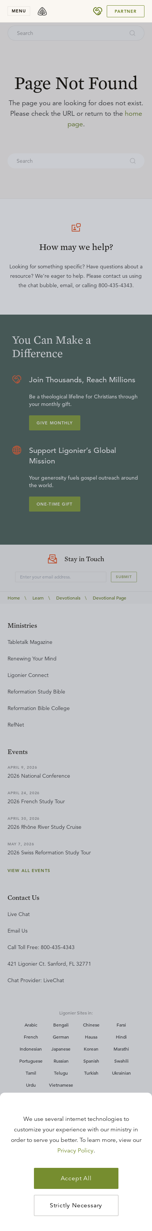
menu (19, 11)
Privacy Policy (75, 1150)
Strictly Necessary (76, 1205)
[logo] (42, 11)
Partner (126, 11)
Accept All (76, 1178)
